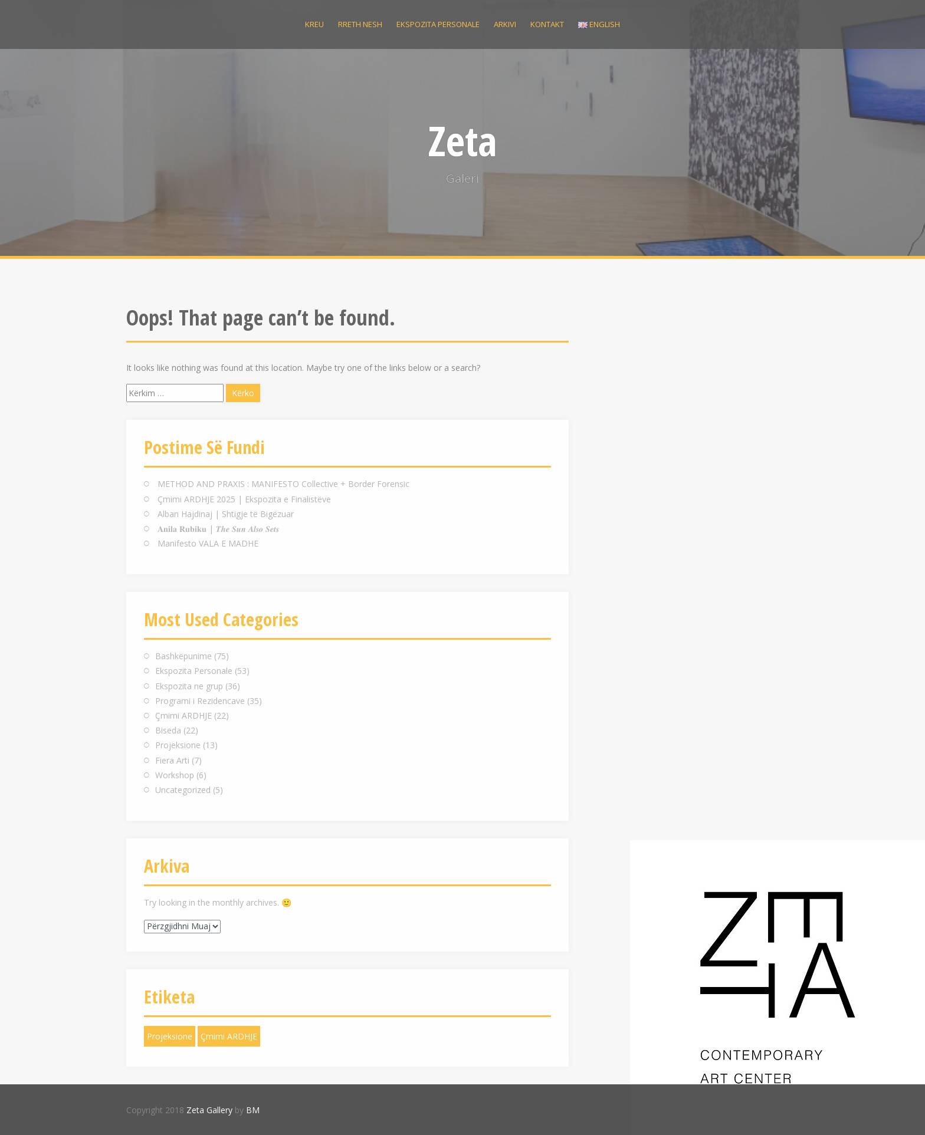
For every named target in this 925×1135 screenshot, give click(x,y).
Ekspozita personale (438, 24)
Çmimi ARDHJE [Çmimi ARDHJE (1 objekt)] (229, 1036)
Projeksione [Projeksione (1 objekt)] (169, 1036)
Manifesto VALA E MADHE (208, 543)
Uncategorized (183, 789)
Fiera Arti (172, 760)
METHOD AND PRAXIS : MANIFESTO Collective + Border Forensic (283, 483)
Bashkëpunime (183, 656)
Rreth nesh (360, 24)
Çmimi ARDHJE (183, 715)
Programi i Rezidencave (200, 700)
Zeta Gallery (209, 1110)
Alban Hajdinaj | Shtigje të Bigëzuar (226, 513)
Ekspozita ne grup (189, 686)
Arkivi (505, 24)
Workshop (174, 775)
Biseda (168, 730)
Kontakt (547, 24)
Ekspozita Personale (193, 670)
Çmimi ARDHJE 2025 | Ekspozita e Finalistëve (244, 499)
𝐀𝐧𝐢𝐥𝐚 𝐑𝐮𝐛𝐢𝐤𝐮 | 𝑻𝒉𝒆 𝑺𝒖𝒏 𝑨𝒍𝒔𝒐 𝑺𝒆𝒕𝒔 (218, 528)
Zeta (462, 140)
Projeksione (178, 745)
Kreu (314, 24)
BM (253, 1110)
